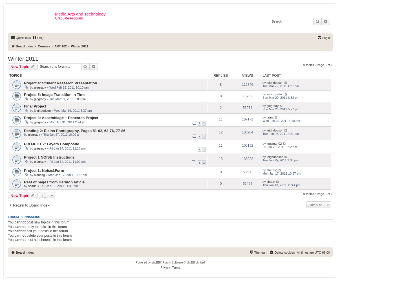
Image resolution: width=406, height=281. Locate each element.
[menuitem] (37, 37)
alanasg (39, 175)
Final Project (35, 106)
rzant (270, 117)
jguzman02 (274, 143)
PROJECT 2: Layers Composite (51, 144)
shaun (32, 186)
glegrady (40, 87)
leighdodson (275, 82)
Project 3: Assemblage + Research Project (61, 118)
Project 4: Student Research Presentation (60, 83)
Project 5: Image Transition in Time (54, 95)
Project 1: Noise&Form (44, 170)
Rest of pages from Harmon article (54, 182)
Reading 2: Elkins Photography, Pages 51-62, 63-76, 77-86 (74, 131)
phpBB (155, 262)
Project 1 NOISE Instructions (49, 157)
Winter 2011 (23, 59)
